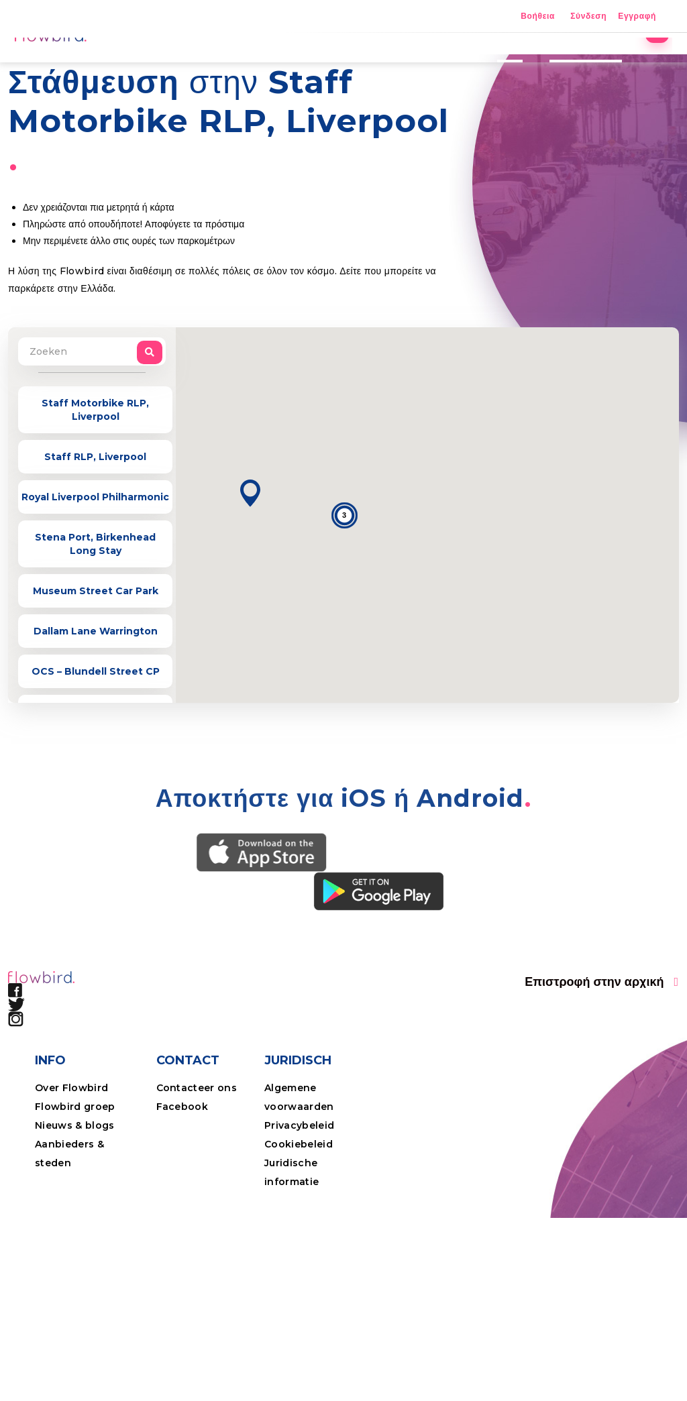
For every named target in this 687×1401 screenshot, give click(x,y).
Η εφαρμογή (428, 64)
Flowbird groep (75, 1200)
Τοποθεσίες (344, 64)
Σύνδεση (588, 16)
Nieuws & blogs (75, 1219)
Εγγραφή (637, 16)
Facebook (182, 1200)
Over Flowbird (71, 1181)
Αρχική (273, 64)
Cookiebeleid (298, 1237)
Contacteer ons (196, 1181)
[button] (250, 586)
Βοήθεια (538, 16)
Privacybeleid (299, 1219)
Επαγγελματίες (573, 64)
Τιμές (498, 64)
